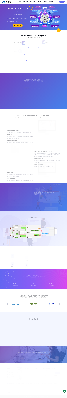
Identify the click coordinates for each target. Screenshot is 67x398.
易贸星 (19, 1)
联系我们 (51, 1)
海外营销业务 (32, 1)
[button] (62, 2)
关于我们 (45, 1)
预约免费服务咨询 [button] (17, 25)
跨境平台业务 (25, 1)
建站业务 (39, 1)
